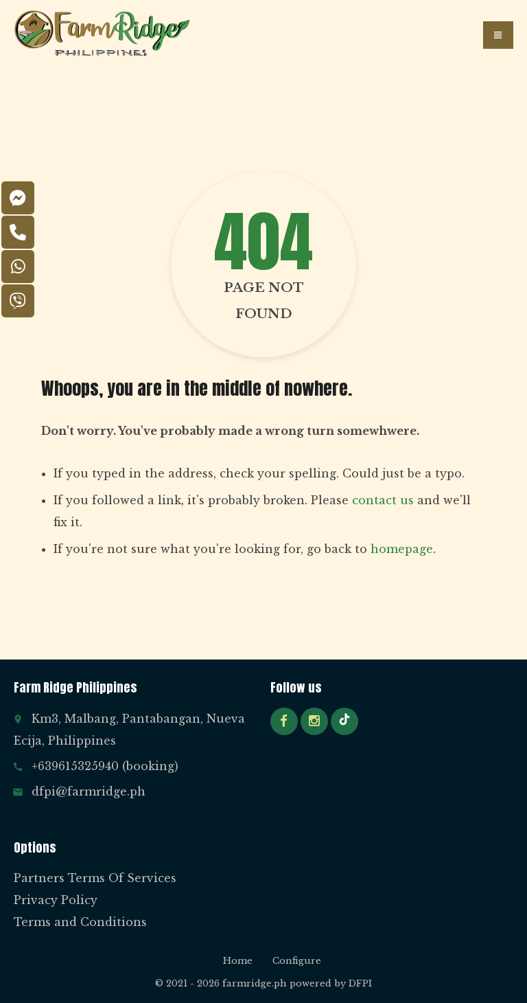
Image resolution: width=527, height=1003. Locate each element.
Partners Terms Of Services (95, 878)
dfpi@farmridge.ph (88, 791)
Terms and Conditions (80, 922)
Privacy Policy (55, 900)
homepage (402, 549)
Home (238, 961)
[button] (498, 35)
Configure (296, 961)
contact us (383, 500)
